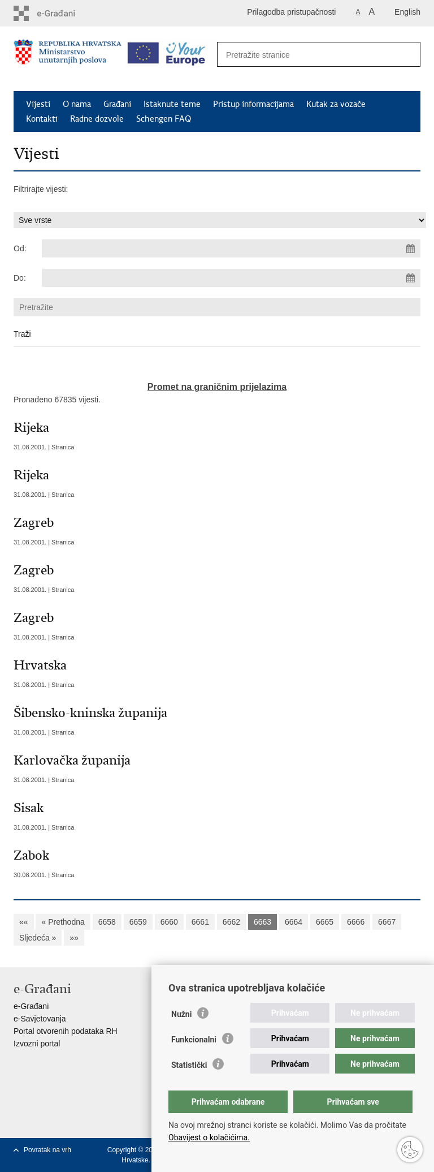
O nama (77, 104)
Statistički (189, 1065)
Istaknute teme (172, 104)
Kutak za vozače (336, 104)
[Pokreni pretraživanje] (406, 55)
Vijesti (38, 104)
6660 (169, 921)
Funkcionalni (193, 1039)
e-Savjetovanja (40, 1018)
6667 (387, 921)
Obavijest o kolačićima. (209, 1137)
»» (74, 937)
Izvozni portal (37, 1043)
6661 (200, 921)
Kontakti (42, 119)
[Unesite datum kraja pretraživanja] (231, 278)
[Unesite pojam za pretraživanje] (306, 54)
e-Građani (31, 1006)
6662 (231, 921)
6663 (262, 921)
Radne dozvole (97, 119)
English (407, 11)
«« (23, 921)
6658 (107, 921)
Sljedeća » (37, 937)
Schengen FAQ (163, 119)
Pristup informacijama (253, 104)
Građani (117, 104)
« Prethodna (62, 921)
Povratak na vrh (47, 1150)
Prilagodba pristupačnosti (291, 11)
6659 (138, 921)
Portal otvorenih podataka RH (66, 1031)
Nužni (181, 1014)
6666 (355, 921)
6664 (293, 921)
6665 (324, 921)
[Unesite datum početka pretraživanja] (231, 248)
